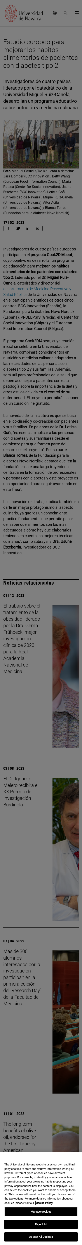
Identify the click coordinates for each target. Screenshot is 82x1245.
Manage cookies (41, 1211)
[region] (41, 1198)
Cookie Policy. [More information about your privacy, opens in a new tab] (44, 1203)
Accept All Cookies (41, 1236)
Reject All (41, 1224)
